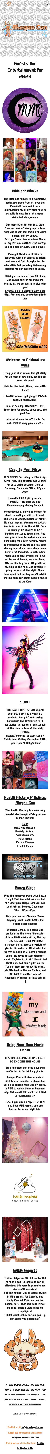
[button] (3, 3)
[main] (25, 71)
